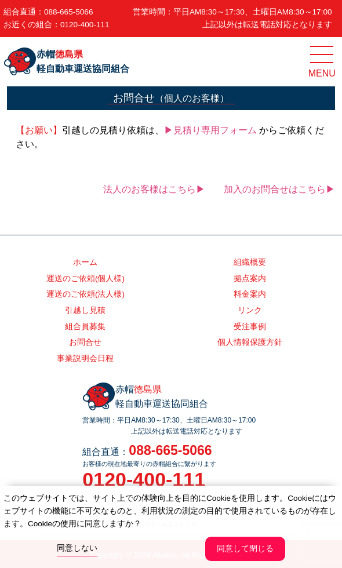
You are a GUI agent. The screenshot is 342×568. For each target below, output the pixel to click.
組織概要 (250, 262)
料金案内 (250, 294)
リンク (250, 310)
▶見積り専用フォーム (210, 130)
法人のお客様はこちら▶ (154, 189)
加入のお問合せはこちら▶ (279, 189)
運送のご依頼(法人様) (85, 294)
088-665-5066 (68, 12)
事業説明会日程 (85, 358)
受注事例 (250, 326)
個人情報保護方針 (249, 342)
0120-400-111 (85, 24)
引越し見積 (85, 310)
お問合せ (85, 342)
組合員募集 (85, 326)
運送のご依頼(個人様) (85, 278)
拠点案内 (250, 278)
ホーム (85, 262)
